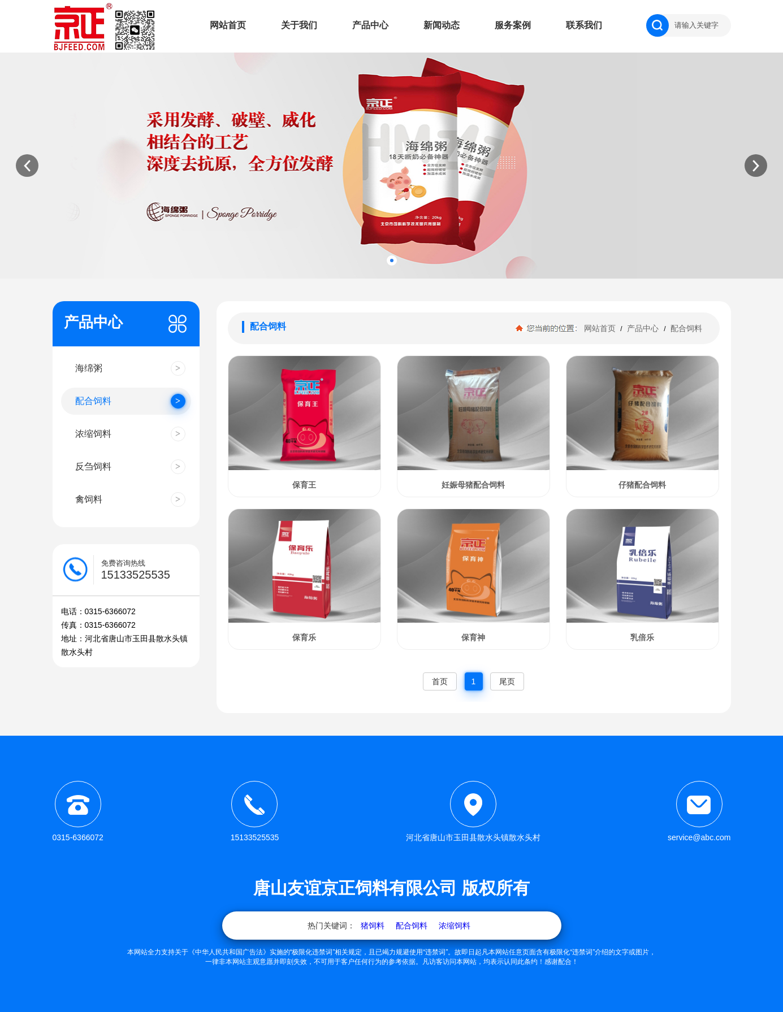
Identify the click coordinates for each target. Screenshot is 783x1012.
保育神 (473, 637)
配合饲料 (686, 328)
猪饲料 (372, 925)
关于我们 (299, 25)
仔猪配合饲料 (642, 484)
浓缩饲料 (454, 925)
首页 (440, 681)
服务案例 (513, 25)
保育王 (304, 484)
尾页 (507, 681)
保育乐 (304, 637)
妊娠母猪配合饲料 (473, 484)
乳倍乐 (642, 637)
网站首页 (228, 25)
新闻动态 (441, 25)
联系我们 (584, 25)
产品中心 (370, 25)
